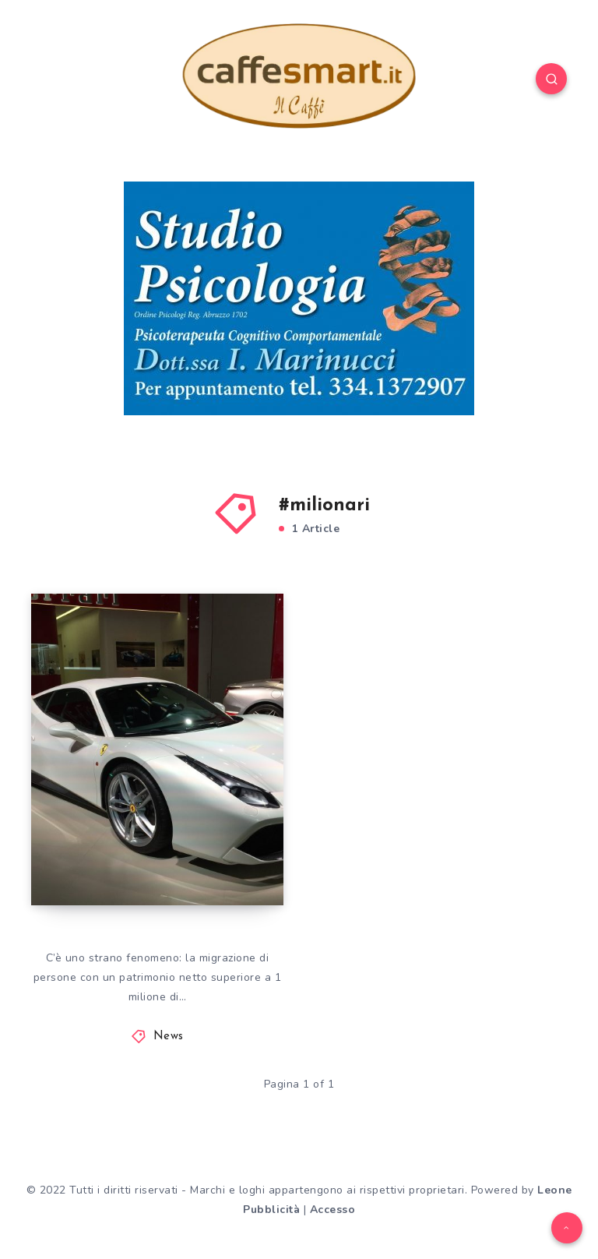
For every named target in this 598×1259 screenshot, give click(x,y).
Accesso (333, 1209)
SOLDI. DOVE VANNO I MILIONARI (124, 836)
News (168, 1036)
